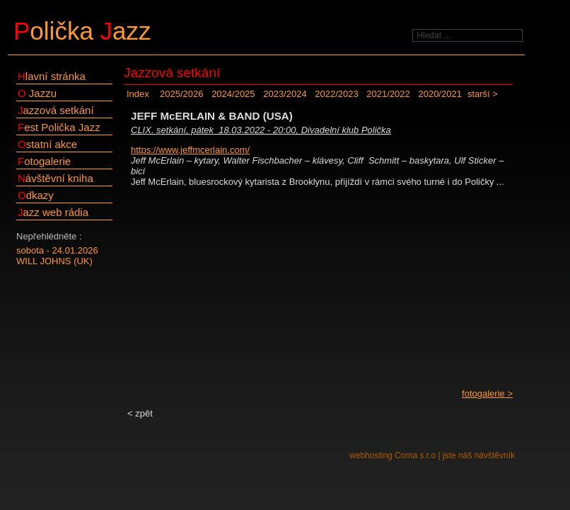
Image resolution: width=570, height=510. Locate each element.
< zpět (140, 413)
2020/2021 (439, 94)
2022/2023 (336, 94)
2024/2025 (233, 94)
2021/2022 (387, 94)
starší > (482, 94)
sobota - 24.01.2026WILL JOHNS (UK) (57, 255)
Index (138, 94)
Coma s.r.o (415, 455)
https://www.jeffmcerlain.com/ (190, 149)
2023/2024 (284, 94)
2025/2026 (181, 94)
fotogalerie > (487, 393)
